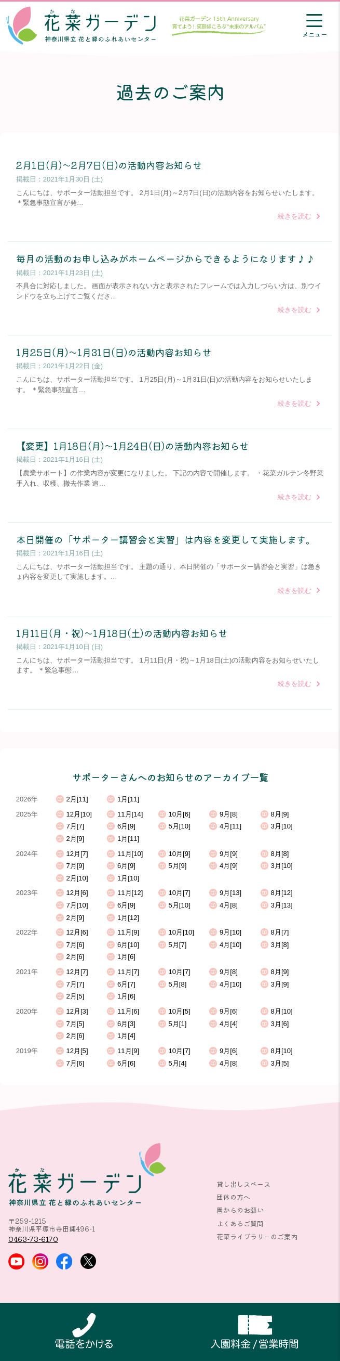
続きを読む (294, 216)
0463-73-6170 (33, 1239)
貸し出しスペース (243, 1184)
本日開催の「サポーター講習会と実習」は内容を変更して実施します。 (165, 539)
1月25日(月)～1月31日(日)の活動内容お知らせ (113, 352)
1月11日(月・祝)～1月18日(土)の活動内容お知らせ (121, 633)
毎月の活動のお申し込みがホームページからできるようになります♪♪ (165, 258)
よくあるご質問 (240, 1223)
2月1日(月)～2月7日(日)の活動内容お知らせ (109, 165)
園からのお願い (240, 1210)
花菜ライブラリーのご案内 (256, 1236)
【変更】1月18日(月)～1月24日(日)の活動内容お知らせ (132, 445)
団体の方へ (233, 1197)
